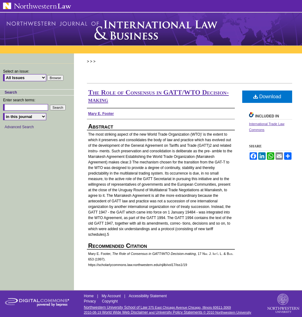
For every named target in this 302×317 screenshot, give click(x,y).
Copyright (110, 301)
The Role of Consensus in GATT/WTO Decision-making (158, 96)
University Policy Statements (179, 312)
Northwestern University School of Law (115, 307)
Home (89, 296)
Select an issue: (16, 71)
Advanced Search (19, 127)
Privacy (90, 301)
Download (267, 96)
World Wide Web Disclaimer (125, 312)
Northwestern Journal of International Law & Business (151, 29)
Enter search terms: (19, 100)
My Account (112, 296)
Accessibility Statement (148, 296)
